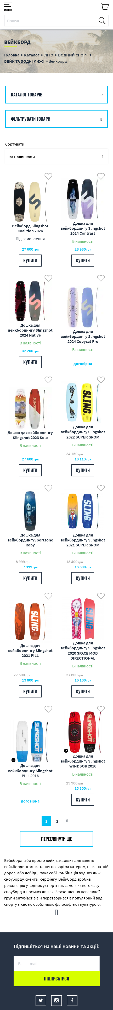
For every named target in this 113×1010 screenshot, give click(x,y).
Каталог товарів (26, 94)
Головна (11, 54)
